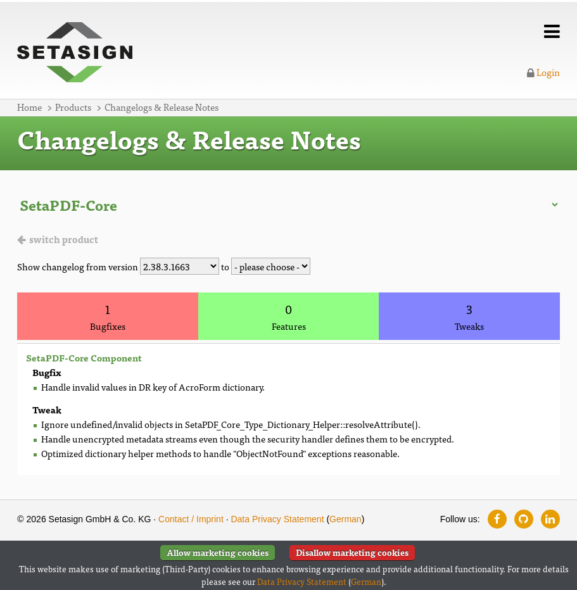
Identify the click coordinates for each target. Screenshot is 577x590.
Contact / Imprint (191, 519)
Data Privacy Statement (277, 519)
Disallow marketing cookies (352, 552)
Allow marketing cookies (218, 552)
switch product (63, 239)
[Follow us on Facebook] (497, 519)
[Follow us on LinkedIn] (550, 519)
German (345, 519)
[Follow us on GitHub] (523, 519)
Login (543, 72)
